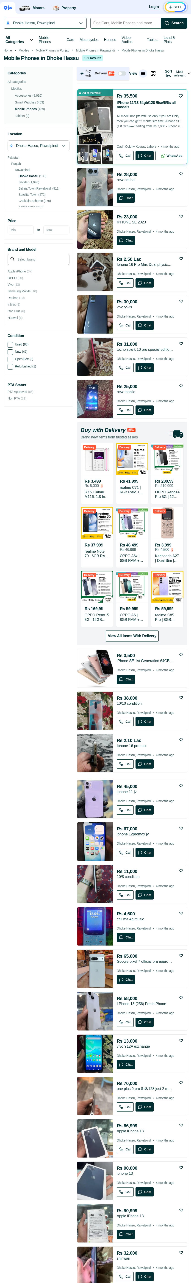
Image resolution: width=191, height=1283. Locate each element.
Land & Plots (169, 40)
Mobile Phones (45, 40)
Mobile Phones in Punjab (52, 115)
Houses (110, 40)
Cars (70, 40)
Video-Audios (127, 40)
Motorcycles (89, 40)
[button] (103, 138)
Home (8, 115)
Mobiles (24, 115)
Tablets (152, 40)
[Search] (174, 23)
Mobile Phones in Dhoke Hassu (143, 115)
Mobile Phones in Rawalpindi (95, 115)
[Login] (154, 7)
